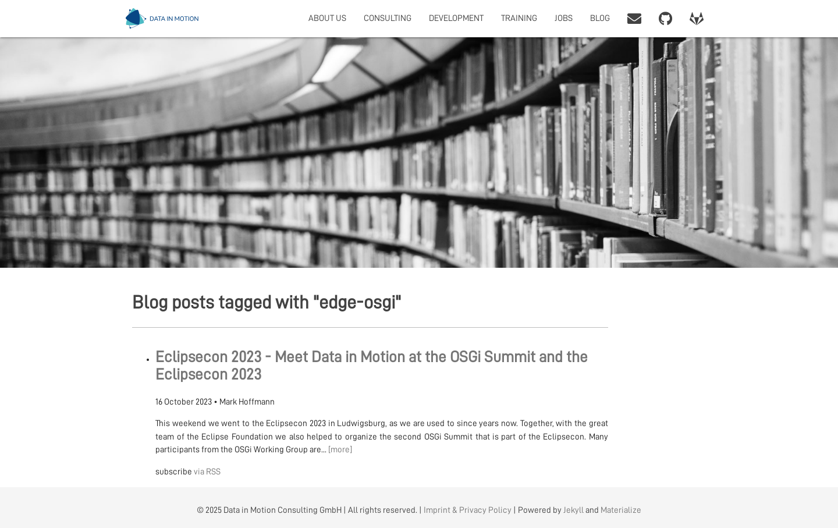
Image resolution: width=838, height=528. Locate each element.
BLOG (600, 18)
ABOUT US (327, 18)
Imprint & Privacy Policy (468, 510)
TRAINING (519, 18)
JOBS (564, 18)
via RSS (207, 471)
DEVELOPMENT (456, 18)
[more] (340, 449)
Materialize (621, 510)
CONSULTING (387, 18)
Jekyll (573, 510)
